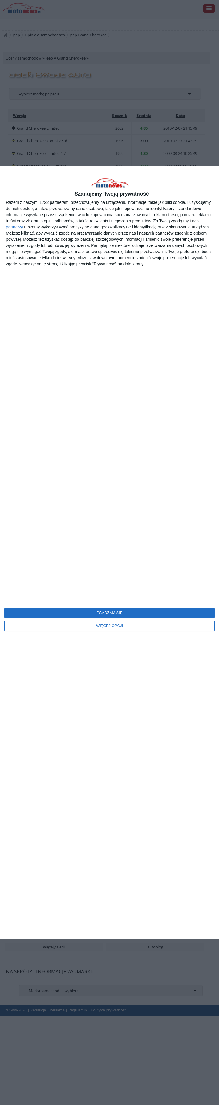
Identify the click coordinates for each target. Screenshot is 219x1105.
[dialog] (109, 552)
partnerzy (14, 227)
